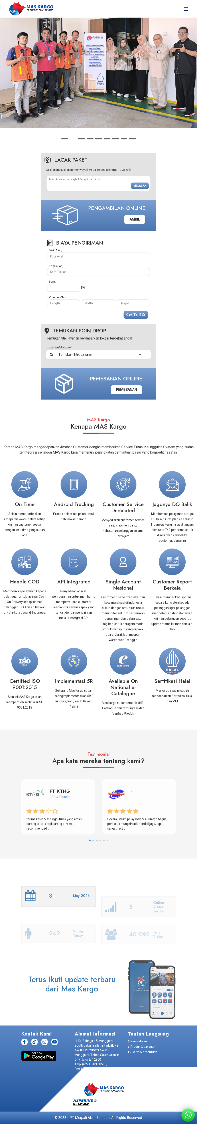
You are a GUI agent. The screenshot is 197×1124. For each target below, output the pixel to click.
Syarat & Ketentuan (142, 1052)
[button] (64, 138)
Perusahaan (137, 1041)
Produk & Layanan (141, 1046)
